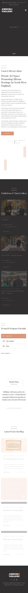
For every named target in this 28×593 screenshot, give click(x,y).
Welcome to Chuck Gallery (13, 540)
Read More (6, 231)
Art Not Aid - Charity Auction (11, 256)
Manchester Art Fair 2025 (12, 511)
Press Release (20, 456)
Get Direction (14, 4)
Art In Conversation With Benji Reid (10, 289)
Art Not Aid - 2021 (6, 253)
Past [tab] (13, 346)
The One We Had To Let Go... (13, 460)
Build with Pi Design (15, 583)
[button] (13, 53)
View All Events (6, 353)
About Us (7, 133)
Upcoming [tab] (13, 341)
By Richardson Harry (9, 456)
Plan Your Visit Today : (14, 2)
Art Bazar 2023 (5, 217)
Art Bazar (4, 220)
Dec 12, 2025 (21, 472)
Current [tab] (13, 336)
